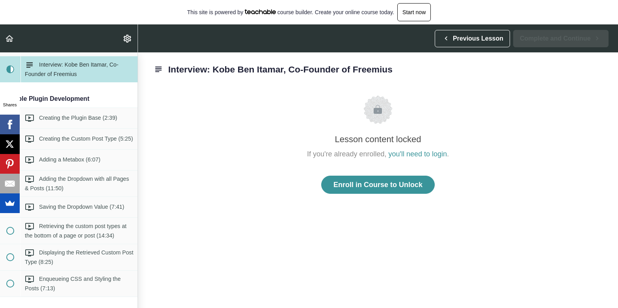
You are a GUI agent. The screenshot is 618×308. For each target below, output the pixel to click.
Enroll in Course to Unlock (378, 185)
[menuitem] (128, 38)
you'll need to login (418, 154)
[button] (10, 38)
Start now (414, 12)
